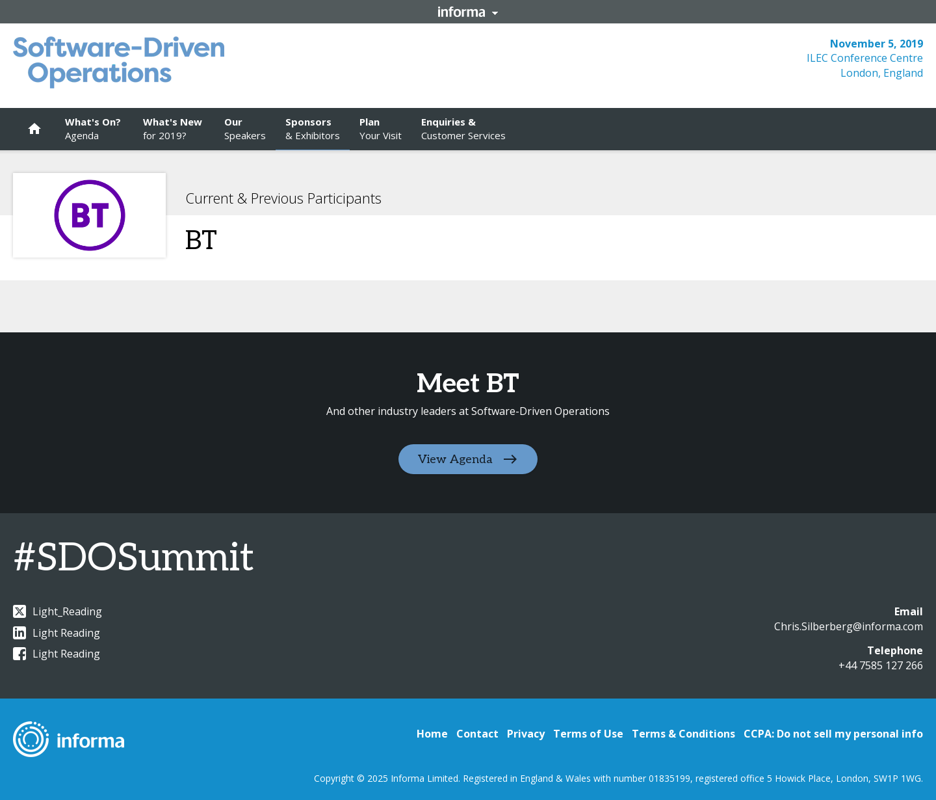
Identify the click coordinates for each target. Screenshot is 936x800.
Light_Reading (57, 611)
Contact (477, 734)
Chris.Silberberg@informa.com (848, 626)
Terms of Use (588, 734)
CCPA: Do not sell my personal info (833, 734)
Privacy (526, 734)
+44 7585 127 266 (880, 665)
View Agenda (455, 459)
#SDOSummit (133, 558)
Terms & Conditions (683, 734)
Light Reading (56, 633)
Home (432, 734)
